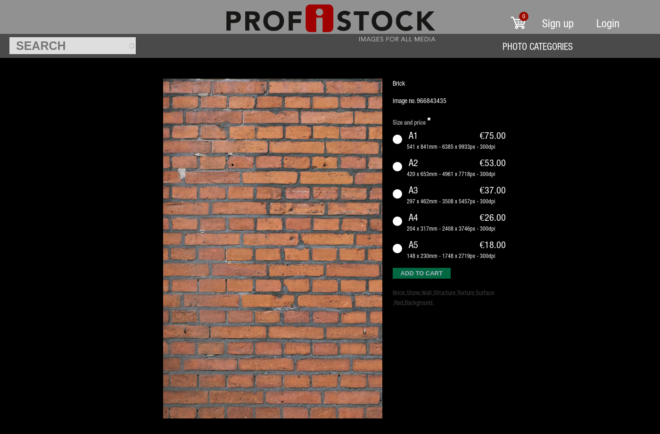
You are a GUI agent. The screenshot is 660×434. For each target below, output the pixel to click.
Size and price (411, 121)
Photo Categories (538, 46)
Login (607, 23)
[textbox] (72, 45)
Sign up (558, 23)
